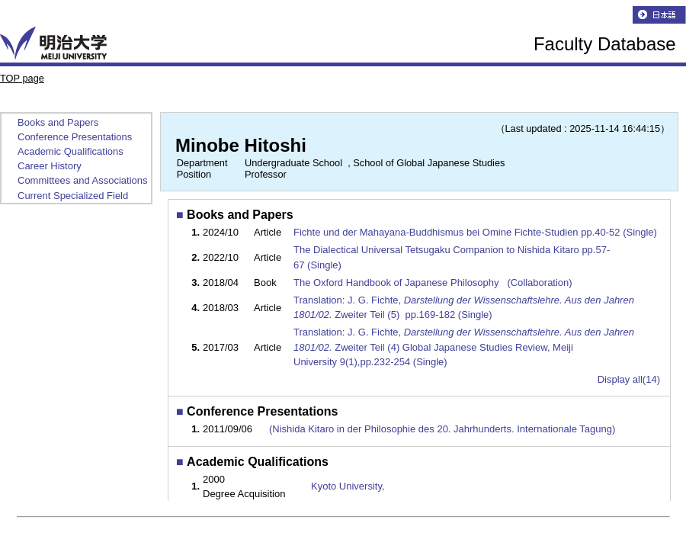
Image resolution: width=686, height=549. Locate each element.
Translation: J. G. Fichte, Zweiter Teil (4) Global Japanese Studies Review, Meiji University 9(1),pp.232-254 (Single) (463, 346)
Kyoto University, (348, 486)
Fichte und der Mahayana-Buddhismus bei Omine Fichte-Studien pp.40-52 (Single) (476, 232)
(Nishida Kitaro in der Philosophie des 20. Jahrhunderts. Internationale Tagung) (442, 429)
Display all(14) (629, 379)
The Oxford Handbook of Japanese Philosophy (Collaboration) (434, 282)
